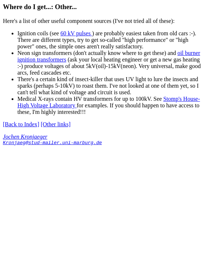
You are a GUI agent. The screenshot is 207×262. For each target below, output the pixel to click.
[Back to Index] (21, 124)
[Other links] (55, 124)
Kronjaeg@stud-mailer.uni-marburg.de (52, 143)
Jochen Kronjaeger (25, 137)
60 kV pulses (76, 33)
